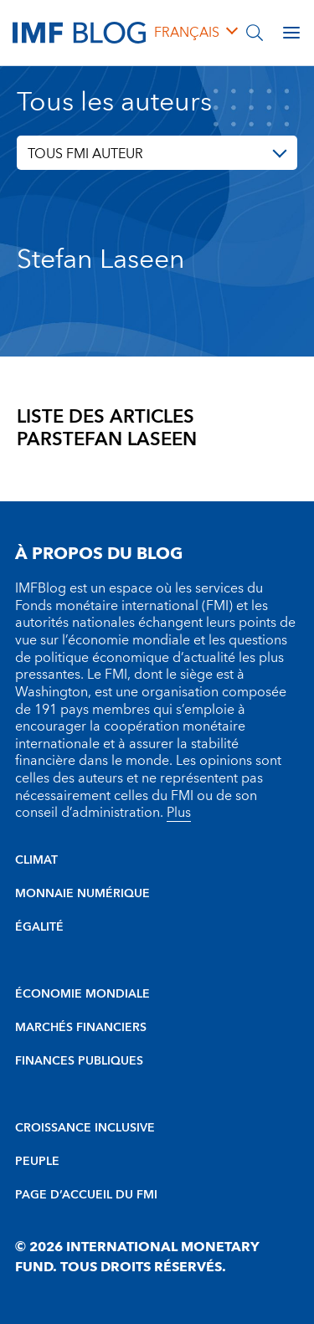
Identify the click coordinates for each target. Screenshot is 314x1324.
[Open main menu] (291, 32)
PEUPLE (37, 1161)
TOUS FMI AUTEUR (85, 154)
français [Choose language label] (186, 33)
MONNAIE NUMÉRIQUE (82, 893)
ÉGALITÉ (39, 927)
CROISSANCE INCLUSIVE (85, 1128)
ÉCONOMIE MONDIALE (82, 994)
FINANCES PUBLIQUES (79, 1061)
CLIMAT (36, 860)
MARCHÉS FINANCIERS (81, 1027)
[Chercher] (255, 33)
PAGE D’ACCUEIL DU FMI (86, 1195)
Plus (179, 812)
